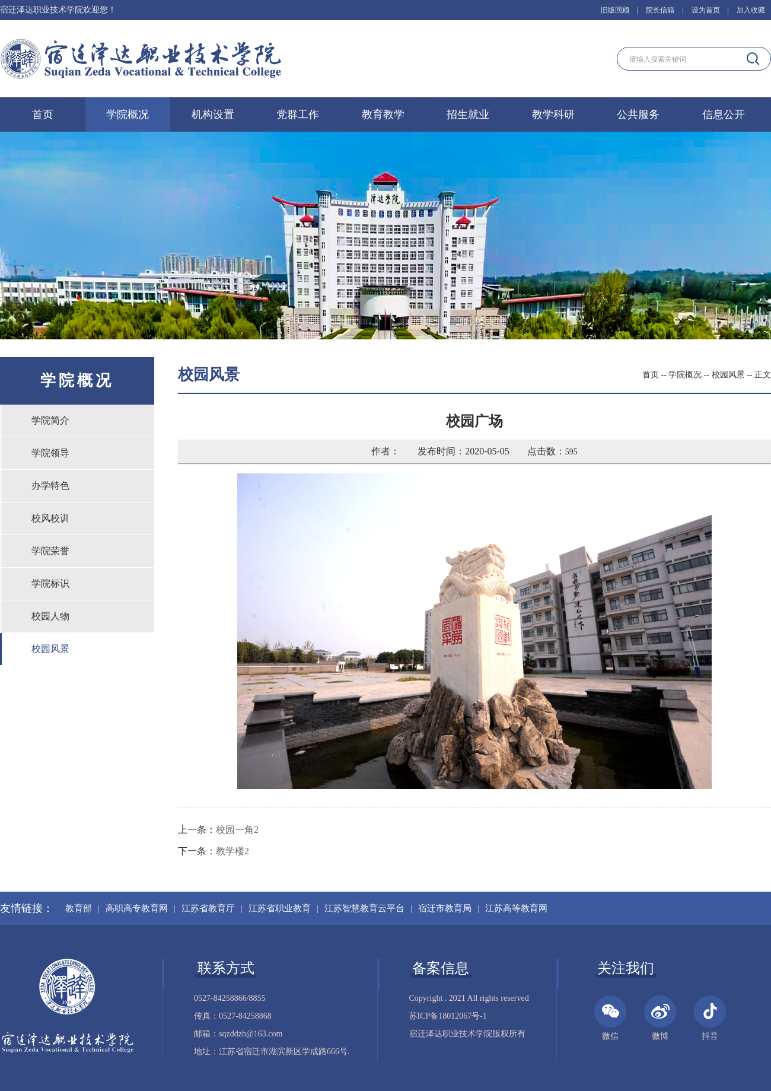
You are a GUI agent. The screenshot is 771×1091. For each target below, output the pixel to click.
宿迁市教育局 (444, 908)
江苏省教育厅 (208, 908)
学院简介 (50, 420)
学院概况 (127, 114)
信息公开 (723, 114)
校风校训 (50, 518)
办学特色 (50, 486)
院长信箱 (660, 10)
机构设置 (213, 114)
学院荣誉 (50, 551)
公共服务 (638, 114)
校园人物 (50, 616)
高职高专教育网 (137, 908)
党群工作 (297, 114)
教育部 (78, 908)
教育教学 (383, 114)
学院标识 (50, 583)
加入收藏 (751, 10)
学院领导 (50, 453)
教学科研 (553, 114)
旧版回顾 (615, 10)
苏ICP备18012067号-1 (448, 1016)
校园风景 (50, 649)
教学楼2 (232, 851)
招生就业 (468, 114)
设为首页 (706, 10)
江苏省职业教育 (279, 908)
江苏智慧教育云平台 (364, 908)
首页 (42, 114)
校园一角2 (237, 830)
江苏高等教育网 (516, 908)
